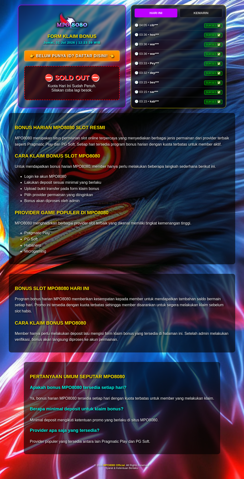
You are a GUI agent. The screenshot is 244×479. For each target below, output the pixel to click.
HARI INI (156, 13)
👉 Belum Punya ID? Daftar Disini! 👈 (72, 56)
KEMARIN (200, 13)
